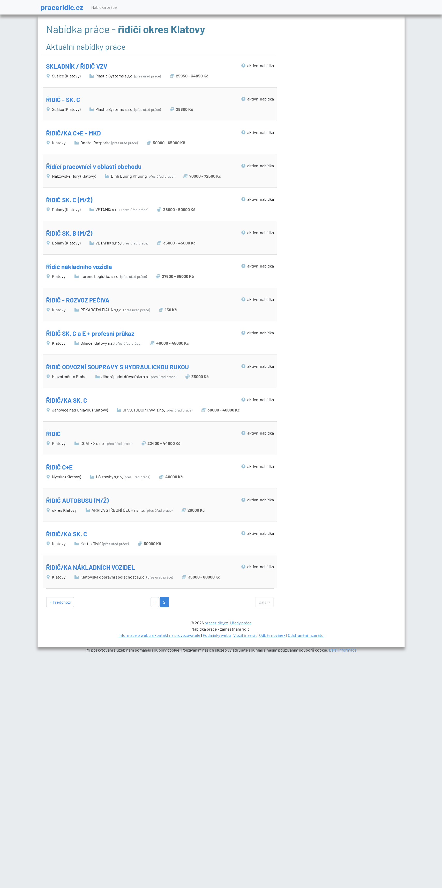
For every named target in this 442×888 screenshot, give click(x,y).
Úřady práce (241, 622)
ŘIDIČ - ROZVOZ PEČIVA (77, 300)
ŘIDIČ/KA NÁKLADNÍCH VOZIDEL (90, 567)
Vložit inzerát (245, 635)
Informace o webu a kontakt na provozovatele (159, 635)
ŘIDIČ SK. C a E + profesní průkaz (90, 333)
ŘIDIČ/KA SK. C (66, 400)
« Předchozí (60, 602)
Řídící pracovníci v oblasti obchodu (93, 166)
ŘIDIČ (53, 433)
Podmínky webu (217, 635)
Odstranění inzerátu (306, 635)
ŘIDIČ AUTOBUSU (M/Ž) (77, 500)
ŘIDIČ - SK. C (63, 99)
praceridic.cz (62, 7)
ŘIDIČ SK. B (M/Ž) (69, 233)
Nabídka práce (104, 7)
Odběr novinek (272, 635)
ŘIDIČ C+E (59, 467)
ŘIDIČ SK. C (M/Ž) (69, 200)
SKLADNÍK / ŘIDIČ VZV (76, 66)
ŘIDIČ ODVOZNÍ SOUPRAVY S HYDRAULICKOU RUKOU (117, 367)
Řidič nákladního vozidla (79, 266)
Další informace (343, 649)
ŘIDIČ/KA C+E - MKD (73, 133)
